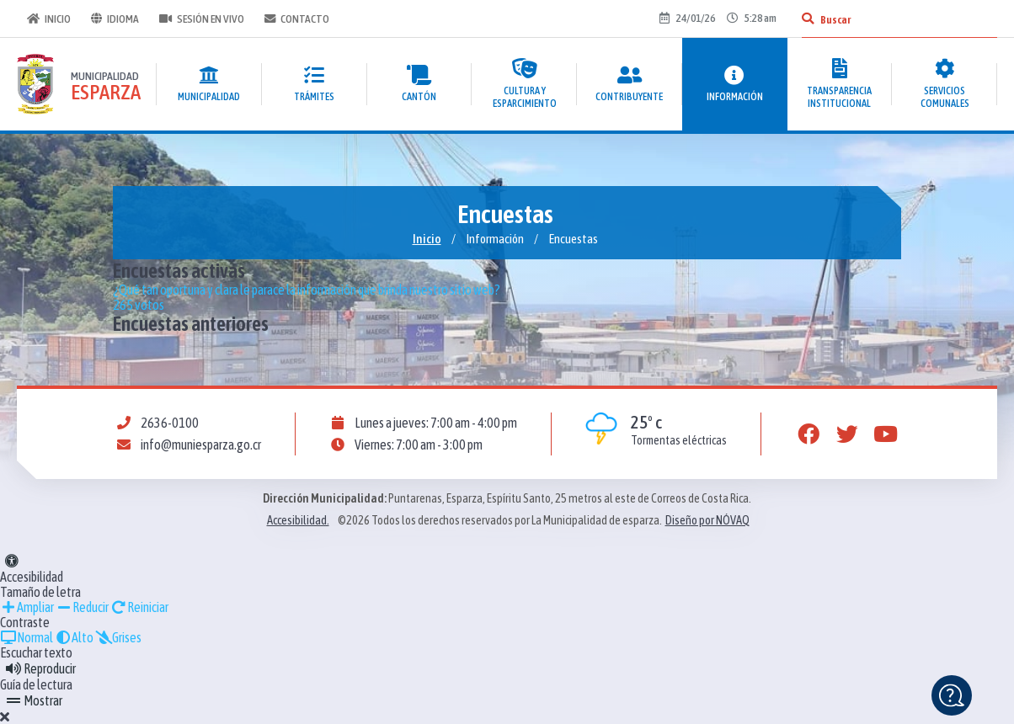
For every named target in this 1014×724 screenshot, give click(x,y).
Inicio (49, 18)
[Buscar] (808, 18)
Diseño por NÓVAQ (707, 520)
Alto (74, 637)
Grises (118, 637)
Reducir (82, 607)
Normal (26, 637)
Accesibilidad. (298, 520)
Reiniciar (139, 607)
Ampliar (27, 607)
